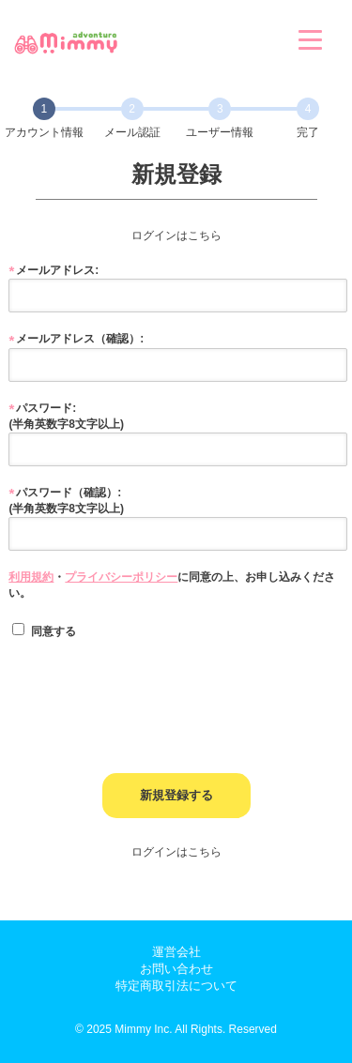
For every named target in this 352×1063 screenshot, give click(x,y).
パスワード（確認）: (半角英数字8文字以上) (66, 500)
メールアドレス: (57, 270)
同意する (43, 630)
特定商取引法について (176, 986)
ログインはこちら (176, 235)
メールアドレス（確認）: (80, 338)
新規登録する (176, 795)
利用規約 (31, 577)
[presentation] (151, 689)
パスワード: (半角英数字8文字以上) (66, 416)
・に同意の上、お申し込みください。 (171, 585)
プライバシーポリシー (121, 577)
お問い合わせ (176, 969)
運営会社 (176, 952)
